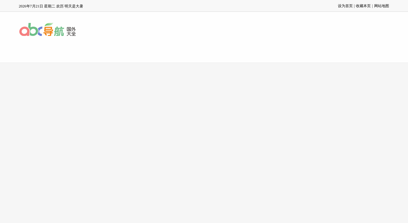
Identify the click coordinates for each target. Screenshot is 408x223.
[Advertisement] (204, 109)
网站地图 (381, 6)
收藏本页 (363, 6)
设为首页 (345, 6)
